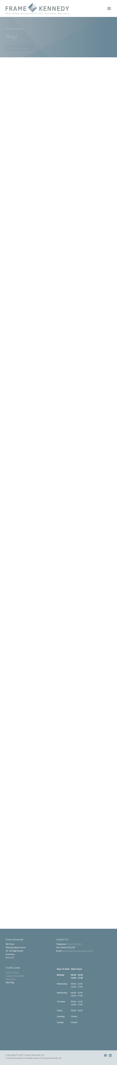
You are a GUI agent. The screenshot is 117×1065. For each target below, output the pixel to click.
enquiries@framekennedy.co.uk (77, 950)
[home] (37, 8)
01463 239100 (74, 944)
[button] (108, 8)
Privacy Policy (12, 972)
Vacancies (10, 979)
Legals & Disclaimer (15, 975)
